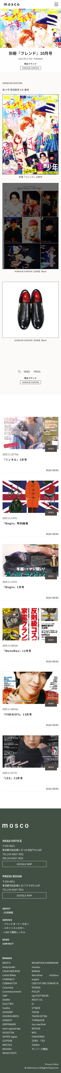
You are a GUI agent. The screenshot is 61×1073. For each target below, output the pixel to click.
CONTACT (8, 943)
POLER (36, 991)
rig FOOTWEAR (40, 995)
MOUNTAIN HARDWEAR (45, 962)
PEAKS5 (36, 987)
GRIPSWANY (9, 1024)
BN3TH (6, 962)
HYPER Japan (9, 1036)
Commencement (11, 991)
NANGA (36, 971)
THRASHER (38, 1020)
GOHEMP (7, 1012)
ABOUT (6, 908)
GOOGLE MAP (24, 864)
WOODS (36, 1028)
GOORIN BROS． (11, 1016)
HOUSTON (8, 1032)
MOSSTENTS (9, 1053)
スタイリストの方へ (14, 928)
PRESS (37, 371)
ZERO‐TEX (38, 1040)
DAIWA (6, 999)
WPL (34, 1032)
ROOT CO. (37, 999)
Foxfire (6, 1008)
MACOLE (7, 1044)
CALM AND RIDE (11, 971)
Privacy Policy (52, 1064)
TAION (35, 1012)
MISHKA (7, 1049)
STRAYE (36, 1008)
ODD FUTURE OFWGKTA (45, 983)
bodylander (8, 967)
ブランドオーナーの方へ (16, 924)
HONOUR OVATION (30, 68)
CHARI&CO (8, 979)
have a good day (11, 1028)
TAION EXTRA (39, 1016)
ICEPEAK (7, 1040)
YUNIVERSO (38, 1036)
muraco (36, 967)
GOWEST (7, 1020)
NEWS (27, 371)
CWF (4, 995)
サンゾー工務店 (40, 1049)
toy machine (39, 1024)
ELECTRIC (8, 1003)
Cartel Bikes (9, 975)
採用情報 (8, 912)
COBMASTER (9, 983)
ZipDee (36, 1044)
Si (33, 1003)
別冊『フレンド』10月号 (30, 177)
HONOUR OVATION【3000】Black (30, 271)
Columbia (7, 987)
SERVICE (7, 919)
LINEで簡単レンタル (14, 932)
